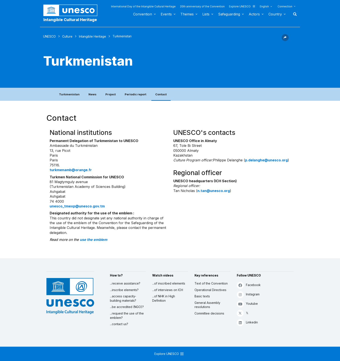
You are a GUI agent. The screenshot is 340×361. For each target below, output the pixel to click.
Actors (254, 14)
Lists (205, 14)
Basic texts (202, 296)
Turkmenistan (69, 94)
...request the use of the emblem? (127, 315)
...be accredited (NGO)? (127, 307)
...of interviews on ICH (167, 290)
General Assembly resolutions (207, 305)
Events (166, 14)
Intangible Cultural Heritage (70, 19)
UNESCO (49, 36)
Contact (161, 94)
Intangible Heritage (92, 36)
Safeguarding (229, 14)
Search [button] (294, 14)
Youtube (247, 303)
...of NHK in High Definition (163, 298)
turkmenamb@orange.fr (71, 170)
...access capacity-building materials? (123, 298)
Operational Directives (210, 290)
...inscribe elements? (124, 290)
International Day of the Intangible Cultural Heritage (143, 6)
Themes (187, 14)
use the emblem (93, 239)
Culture (67, 36)
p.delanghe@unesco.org (266, 160)
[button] (285, 40)
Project (110, 94)
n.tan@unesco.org (213, 191)
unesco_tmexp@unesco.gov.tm (77, 206)
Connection (285, 6)
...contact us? (119, 324)
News (92, 94)
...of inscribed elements (168, 283)
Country (275, 14)
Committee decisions (209, 313)
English (264, 6)
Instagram (248, 294)
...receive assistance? (125, 283)
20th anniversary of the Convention (202, 6)
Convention (142, 14)
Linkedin (247, 322)
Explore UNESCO (242, 6)
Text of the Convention (211, 283)
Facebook (249, 285)
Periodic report (135, 94)
